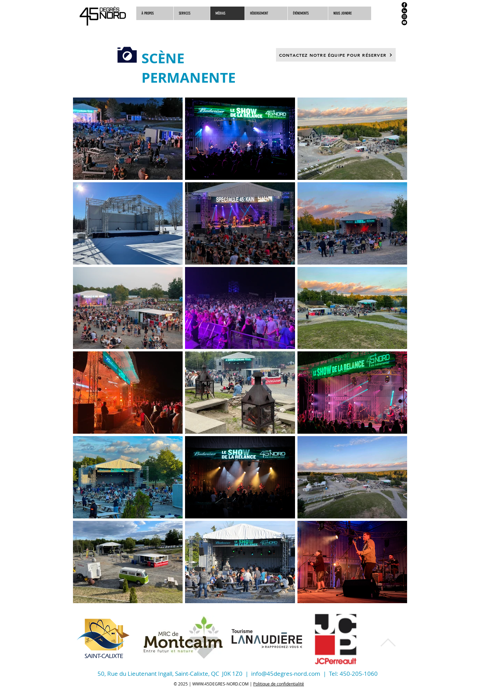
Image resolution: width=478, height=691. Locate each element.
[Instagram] (404, 16)
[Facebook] (404, 5)
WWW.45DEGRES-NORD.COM (220, 684)
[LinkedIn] (404, 10)
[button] (349, 13)
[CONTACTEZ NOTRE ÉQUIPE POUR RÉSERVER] (336, 55)
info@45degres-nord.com (285, 674)
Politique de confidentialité (278, 684)
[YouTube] (404, 22)
